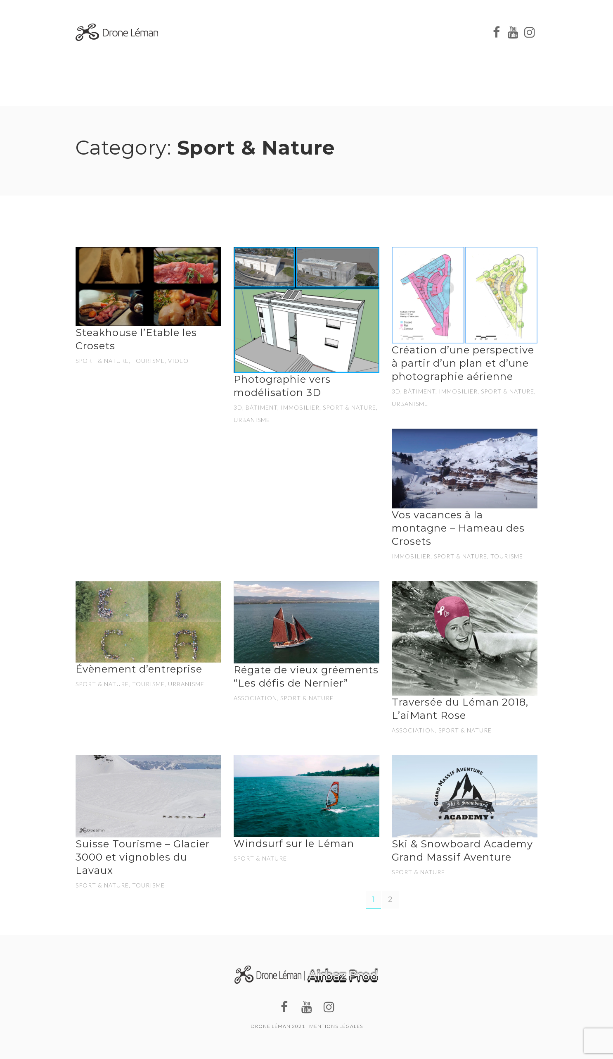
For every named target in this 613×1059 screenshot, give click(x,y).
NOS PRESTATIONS (294, 27)
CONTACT (266, 45)
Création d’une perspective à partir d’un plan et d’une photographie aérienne (463, 363)
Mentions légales (336, 1026)
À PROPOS (230, 27)
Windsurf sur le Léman (294, 843)
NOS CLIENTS (364, 28)
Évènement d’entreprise (139, 669)
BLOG (223, 43)
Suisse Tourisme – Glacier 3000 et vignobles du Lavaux (143, 857)
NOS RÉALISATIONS (436, 29)
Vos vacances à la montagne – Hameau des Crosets (458, 528)
